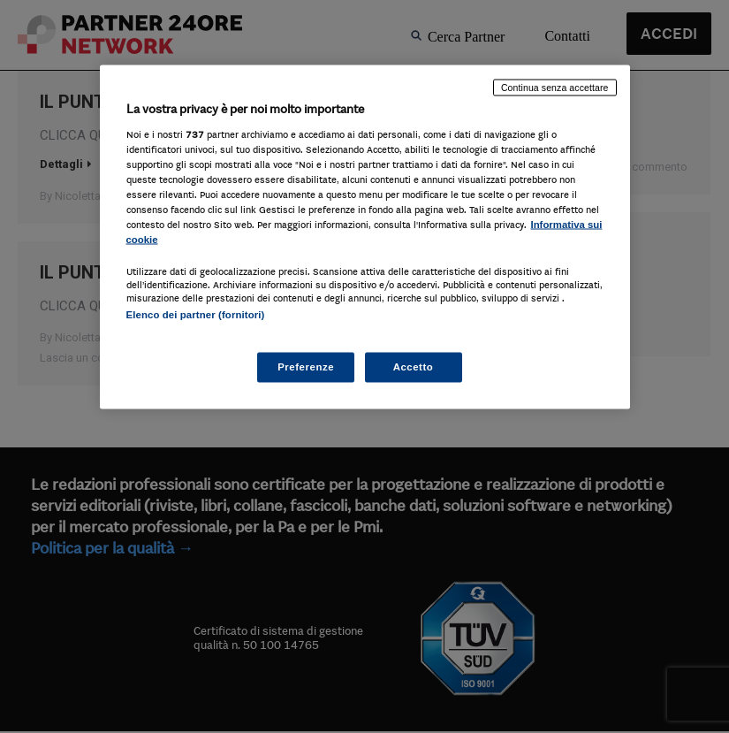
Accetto (413, 366)
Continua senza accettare (555, 87)
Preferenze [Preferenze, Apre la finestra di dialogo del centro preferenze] (305, 366)
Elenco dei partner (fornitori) (195, 314)
